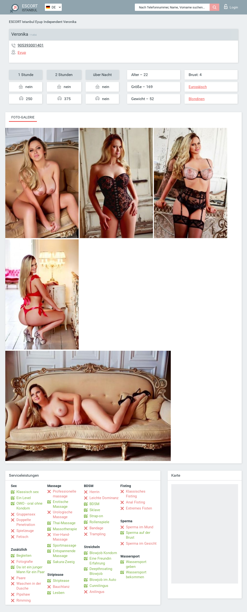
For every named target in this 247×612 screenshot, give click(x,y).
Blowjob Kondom (103, 553)
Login (231, 6)
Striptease (61, 580)
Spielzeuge (25, 531)
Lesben (58, 593)
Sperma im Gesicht (141, 543)
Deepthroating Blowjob (100, 571)
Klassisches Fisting (135, 493)
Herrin (94, 492)
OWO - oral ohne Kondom (29, 505)
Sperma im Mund (139, 527)
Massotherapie (65, 529)
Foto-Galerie (22, 117)
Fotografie (24, 561)
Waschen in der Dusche (28, 586)
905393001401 (31, 45)
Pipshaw (23, 594)
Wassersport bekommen (136, 574)
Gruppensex (25, 514)
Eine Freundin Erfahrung (100, 560)
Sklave (94, 510)
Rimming (23, 600)
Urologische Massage (62, 514)
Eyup (39, 22)
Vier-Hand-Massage (61, 537)
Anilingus (96, 592)
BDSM (94, 504)
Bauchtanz (61, 586)
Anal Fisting (135, 502)
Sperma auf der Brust (138, 535)
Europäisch (198, 87)
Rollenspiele (99, 522)
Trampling (97, 534)
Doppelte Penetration (25, 522)
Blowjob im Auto (102, 580)
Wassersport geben (136, 564)
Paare (21, 578)
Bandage (96, 528)
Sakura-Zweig (64, 562)
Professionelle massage (64, 493)
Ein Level (23, 498)
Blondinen (197, 99)
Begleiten (23, 555)
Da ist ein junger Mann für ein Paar (30, 569)
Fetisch (22, 537)
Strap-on (96, 516)
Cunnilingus (98, 586)
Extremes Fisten (139, 508)
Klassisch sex (27, 492)
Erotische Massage (60, 504)
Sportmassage (64, 545)
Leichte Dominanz (103, 498)
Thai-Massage (64, 523)
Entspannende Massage (64, 553)
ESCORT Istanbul (21, 22)
